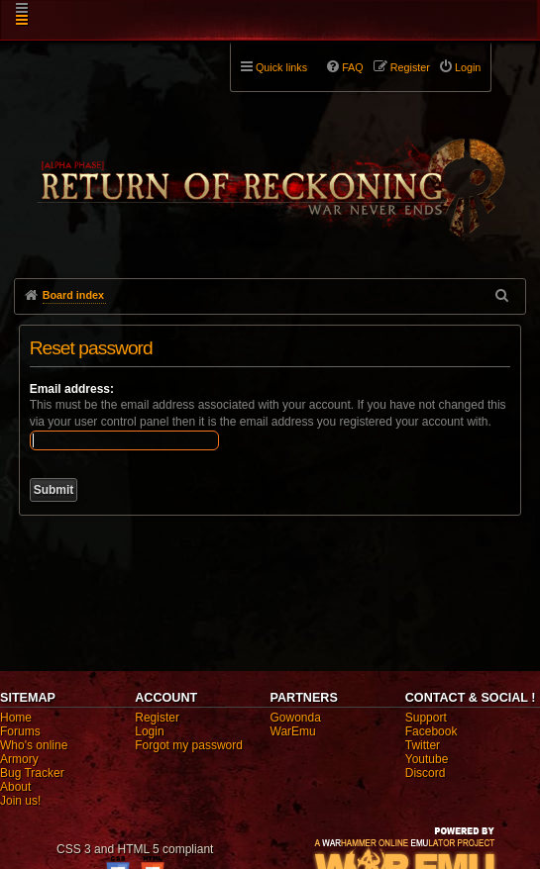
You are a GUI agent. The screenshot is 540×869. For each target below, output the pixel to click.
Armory (19, 759)
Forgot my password (189, 745)
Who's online (33, 745)
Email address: (72, 389)
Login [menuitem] (468, 67)
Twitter (422, 745)
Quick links (281, 67)
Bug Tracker (32, 773)
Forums (20, 731)
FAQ (353, 67)
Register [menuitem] (410, 67)
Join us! (20, 801)
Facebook (431, 731)
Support (426, 717)
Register (157, 717)
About (15, 787)
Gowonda (295, 717)
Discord (425, 773)
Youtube (427, 759)
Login (149, 731)
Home (16, 717)
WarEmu (293, 731)
